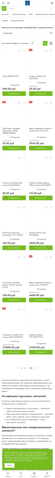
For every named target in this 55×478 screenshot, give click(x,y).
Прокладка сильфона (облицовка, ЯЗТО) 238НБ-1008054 (11, 130)
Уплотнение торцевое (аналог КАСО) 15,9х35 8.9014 (12, 285)
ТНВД (31, 14)
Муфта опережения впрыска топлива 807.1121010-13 (40, 129)
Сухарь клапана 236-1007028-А (37, 77)
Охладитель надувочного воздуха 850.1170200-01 (12, 335)
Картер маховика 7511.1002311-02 (36, 335)
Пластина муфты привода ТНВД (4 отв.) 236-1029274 (40, 184)
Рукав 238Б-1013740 (10, 76)
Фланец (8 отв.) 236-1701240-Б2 (37, 233)
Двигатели (5, 14)
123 (30, 368)
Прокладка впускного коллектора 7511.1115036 (12, 233)
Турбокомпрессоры (19, 14)
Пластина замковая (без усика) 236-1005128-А (12, 184)
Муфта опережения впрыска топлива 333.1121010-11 (40, 283)
